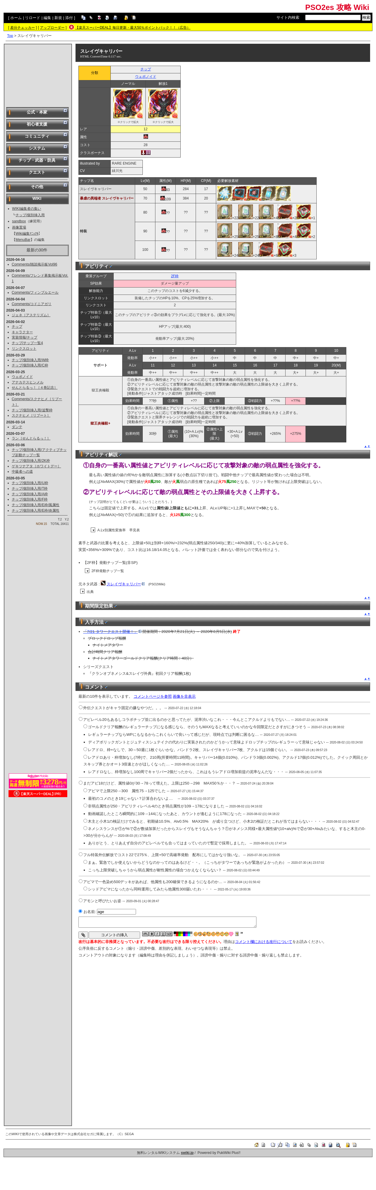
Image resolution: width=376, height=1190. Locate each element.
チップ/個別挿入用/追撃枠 (32, 410)
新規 (58, 18)
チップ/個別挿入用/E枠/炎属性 (36, 510)
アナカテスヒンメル (27, 382)
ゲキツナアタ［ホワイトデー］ (36, 466)
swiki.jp (187, 1153)
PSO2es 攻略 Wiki (337, 7)
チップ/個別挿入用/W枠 (30, 360)
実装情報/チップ (24, 337)
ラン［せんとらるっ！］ (31, 438)
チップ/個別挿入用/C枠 (30, 365)
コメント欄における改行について (263, 941)
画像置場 (19, 227)
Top (10, 35)
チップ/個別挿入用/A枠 (30, 494)
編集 (47, 18)
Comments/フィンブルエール (35, 292)
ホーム (16, 18)
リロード (32, 18)
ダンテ (17, 427)
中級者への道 (22, 471)
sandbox (19, 221)
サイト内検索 (287, 17)
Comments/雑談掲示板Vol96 (34, 264)
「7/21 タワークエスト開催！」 (112, 631)
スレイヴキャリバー (101, 51)
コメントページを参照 (153, 696)
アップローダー (52, 28)
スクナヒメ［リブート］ (31, 415)
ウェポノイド (22, 377)
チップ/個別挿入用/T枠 (30, 488)
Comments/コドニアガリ (32, 304)
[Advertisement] (38, 75)
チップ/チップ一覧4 (27, 343)
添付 (69, 18)
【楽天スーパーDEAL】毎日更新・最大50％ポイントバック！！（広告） (133, 28)
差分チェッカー (22, 28)
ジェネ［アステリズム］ (31, 315)
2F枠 (175, 276)
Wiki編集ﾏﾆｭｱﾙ (27, 233)
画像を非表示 (184, 696)
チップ (17, 326)
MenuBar (23, 240)
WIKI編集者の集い (26, 209)
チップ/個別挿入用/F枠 (30, 499)
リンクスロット (24, 348)
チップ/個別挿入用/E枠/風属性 (36, 505)
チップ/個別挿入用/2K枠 (31, 461)
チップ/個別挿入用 (30, 215)
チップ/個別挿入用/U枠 (30, 483)
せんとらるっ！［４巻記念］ (35, 388)
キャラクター (22, 332)
